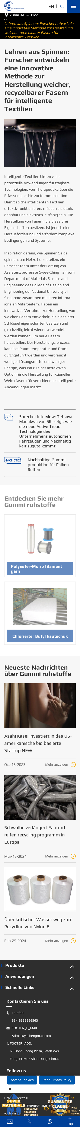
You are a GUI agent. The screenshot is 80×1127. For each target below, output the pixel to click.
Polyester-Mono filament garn (36, 570)
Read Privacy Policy (57, 1080)
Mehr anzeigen (60, 764)
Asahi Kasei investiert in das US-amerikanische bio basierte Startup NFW (38, 743)
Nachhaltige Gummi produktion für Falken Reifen (48, 464)
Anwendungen (19, 976)
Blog (34, 15)
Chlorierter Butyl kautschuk (40, 638)
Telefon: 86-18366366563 (22, 1016)
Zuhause (17, 15)
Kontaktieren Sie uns (27, 1001)
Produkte (14, 965)
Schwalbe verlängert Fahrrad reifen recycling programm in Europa (34, 835)
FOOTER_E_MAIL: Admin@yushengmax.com (28, 1032)
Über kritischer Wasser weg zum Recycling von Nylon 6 (38, 923)
